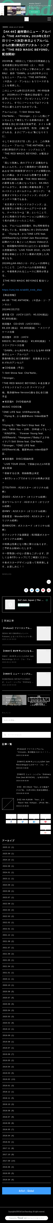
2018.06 (8, 1123)
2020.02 (8, 1023)
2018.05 (8, 1129)
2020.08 (8, 992)
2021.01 (8, 973)
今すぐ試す (34, 12)
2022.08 (8, 904)
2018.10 (8, 1104)
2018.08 (8, 1111)
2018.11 (8, 1098)
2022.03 (8, 916)
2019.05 (8, 1060)
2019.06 (8, 1054)
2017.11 (8, 1148)
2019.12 (8, 1029)
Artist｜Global (26, 1190)
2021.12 (8, 935)
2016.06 (8, 1167)
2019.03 (8, 1073)
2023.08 (8, 891)
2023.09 (8, 885)
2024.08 (8, 866)
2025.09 (8, 854)
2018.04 (8, 1136)
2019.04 (8, 1067)
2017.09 (9, 1161)
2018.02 (8, 1142)
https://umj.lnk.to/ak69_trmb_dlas (22, 290)
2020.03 (8, 1017)
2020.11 (8, 979)
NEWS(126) (6, 574)
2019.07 (8, 1048)
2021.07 (8, 948)
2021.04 (8, 966)
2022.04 (8, 910)
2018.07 (8, 1117)
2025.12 (8, 847)
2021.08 (8, 941)
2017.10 (8, 1155)
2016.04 (8, 1180)
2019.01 (8, 1086)
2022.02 (8, 923)
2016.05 (8, 1173)
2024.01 (8, 872)
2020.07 (8, 998)
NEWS (5, 27)
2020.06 (8, 1004)
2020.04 (8, 1010)
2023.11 (8, 879)
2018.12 (8, 1092)
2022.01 (8, 929)
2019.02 (9, 1079)
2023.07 (8, 897)
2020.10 (8, 985)
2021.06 (8, 954)
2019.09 (8, 1035)
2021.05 (8, 960)
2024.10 (8, 860)
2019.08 (8, 1042)
